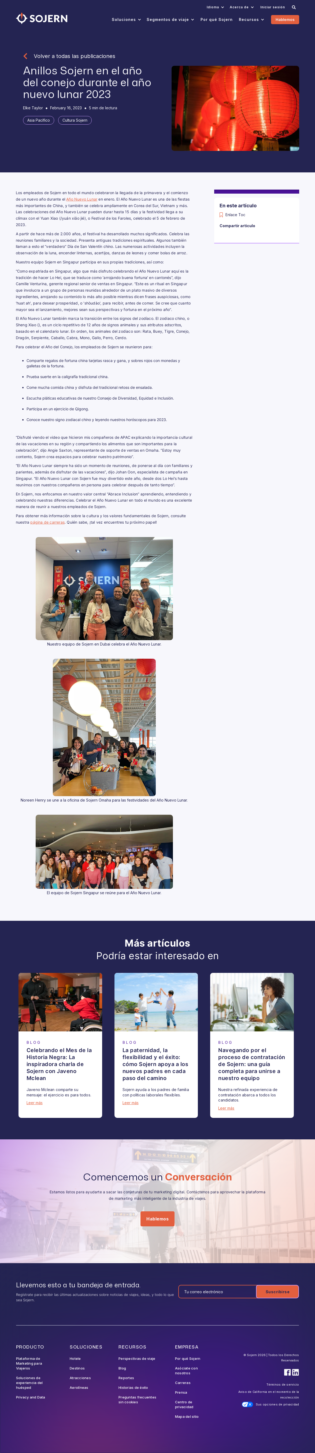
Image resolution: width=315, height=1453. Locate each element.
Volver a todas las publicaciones (74, 56)
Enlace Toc (235, 214)
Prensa (181, 1392)
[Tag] (38, 120)
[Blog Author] (33, 108)
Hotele (75, 1358)
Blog (122, 1368)
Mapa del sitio (187, 1416)
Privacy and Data (30, 1397)
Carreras (183, 1382)
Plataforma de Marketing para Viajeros (29, 1363)
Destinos (77, 1368)
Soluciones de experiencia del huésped (29, 1383)
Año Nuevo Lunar (81, 199)
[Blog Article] (60, 1002)
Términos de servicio (282, 1384)
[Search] (293, 7)
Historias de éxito (133, 1387)
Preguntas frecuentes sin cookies (137, 1399)
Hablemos (285, 19)
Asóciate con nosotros (186, 1370)
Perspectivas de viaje (136, 1358)
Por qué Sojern (188, 1358)
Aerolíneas (79, 1387)
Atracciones (80, 1378)
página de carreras (47, 522)
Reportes (126, 1378)
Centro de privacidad (184, 1404)
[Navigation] (41, 18)
